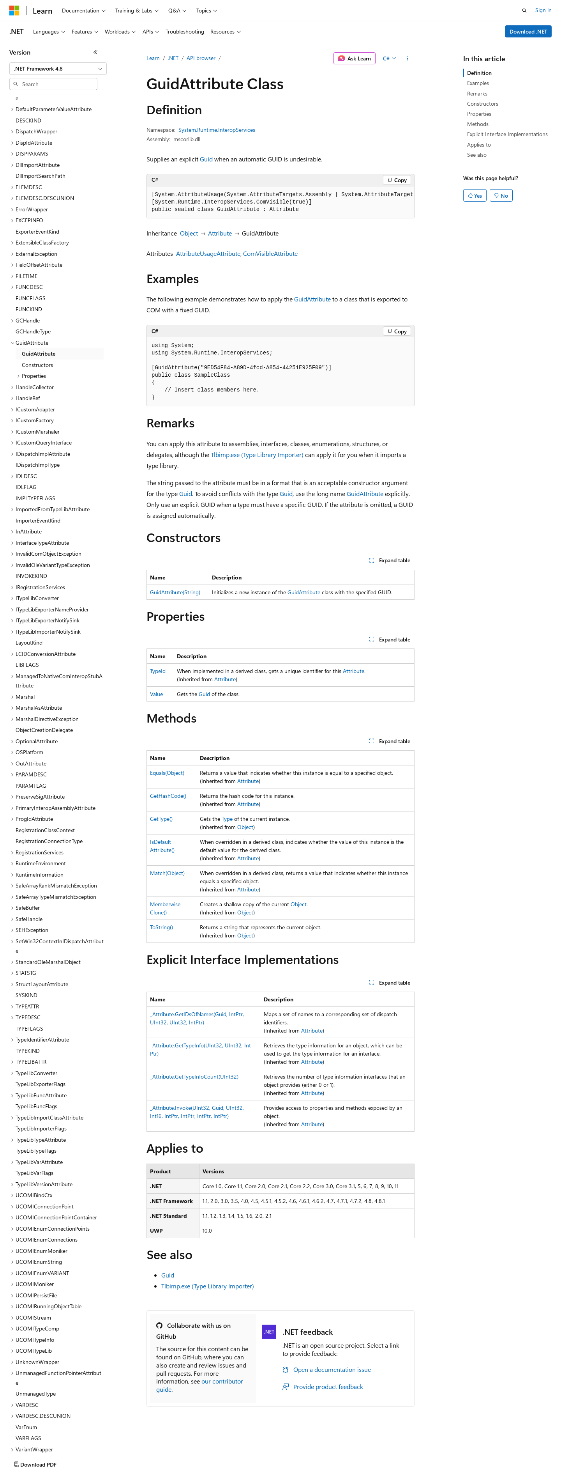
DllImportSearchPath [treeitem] (40, 130)
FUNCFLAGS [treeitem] (31, 252)
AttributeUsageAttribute (208, 253)
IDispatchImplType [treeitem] (38, 419)
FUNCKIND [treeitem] (29, 263)
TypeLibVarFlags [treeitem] (34, 1127)
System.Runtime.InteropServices (216, 129)
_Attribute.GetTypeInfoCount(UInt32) (194, 1076)
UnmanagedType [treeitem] (36, 1348)
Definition (479, 72)
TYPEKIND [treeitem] (28, 1005)
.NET (173, 58)
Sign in (543, 10)
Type (227, 818)
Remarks (477, 93)
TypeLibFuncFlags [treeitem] (36, 1060)
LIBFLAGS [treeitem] (27, 619)
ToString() (161, 927)
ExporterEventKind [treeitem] (37, 186)
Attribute (220, 233)
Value (156, 694)
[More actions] (408, 58)
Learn (153, 58)
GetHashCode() (168, 795)
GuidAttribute (312, 299)
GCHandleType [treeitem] (33, 285)
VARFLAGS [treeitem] (28, 1392)
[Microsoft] (14, 10)
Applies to (479, 144)
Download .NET (528, 31)
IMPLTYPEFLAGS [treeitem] (35, 452)
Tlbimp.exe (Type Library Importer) (257, 454)
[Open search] (524, 11)
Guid (206, 159)
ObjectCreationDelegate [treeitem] (44, 684)
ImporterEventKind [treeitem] (38, 474)
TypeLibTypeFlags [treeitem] (36, 1105)
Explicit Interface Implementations (507, 134)
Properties (479, 113)
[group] (280, 202)
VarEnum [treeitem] (26, 1381)
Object (189, 233)
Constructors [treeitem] (37, 319)
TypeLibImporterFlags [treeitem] (41, 1082)
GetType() (161, 818)
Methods (478, 124)
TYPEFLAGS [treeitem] (29, 983)
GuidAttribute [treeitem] (38, 308)
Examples (478, 83)
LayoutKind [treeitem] (29, 597)
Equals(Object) (167, 772)
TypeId (158, 671)
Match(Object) (167, 873)
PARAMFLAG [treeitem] (31, 740)
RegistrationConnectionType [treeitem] (49, 795)
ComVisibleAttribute (270, 253)
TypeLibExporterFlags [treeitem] (40, 1038)
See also (477, 154)
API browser (201, 58)
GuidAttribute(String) (175, 592)
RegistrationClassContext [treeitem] (45, 784)
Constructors (482, 103)
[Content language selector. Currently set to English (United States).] (45, 1462)
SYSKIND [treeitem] (26, 949)
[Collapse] (95, 52)
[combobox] (58, 68)
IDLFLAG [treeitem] (26, 441)
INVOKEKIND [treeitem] (31, 530)
